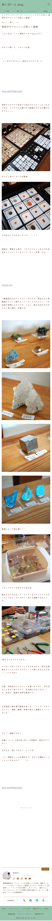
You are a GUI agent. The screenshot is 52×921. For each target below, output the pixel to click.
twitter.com (7, 284)
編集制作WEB (39, 914)
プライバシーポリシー (25, 914)
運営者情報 (11, 914)
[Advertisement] (26, 836)
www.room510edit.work (12, 91)
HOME (4, 909)
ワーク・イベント (14, 909)
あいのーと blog (12, 4)
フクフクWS (14, 22)
